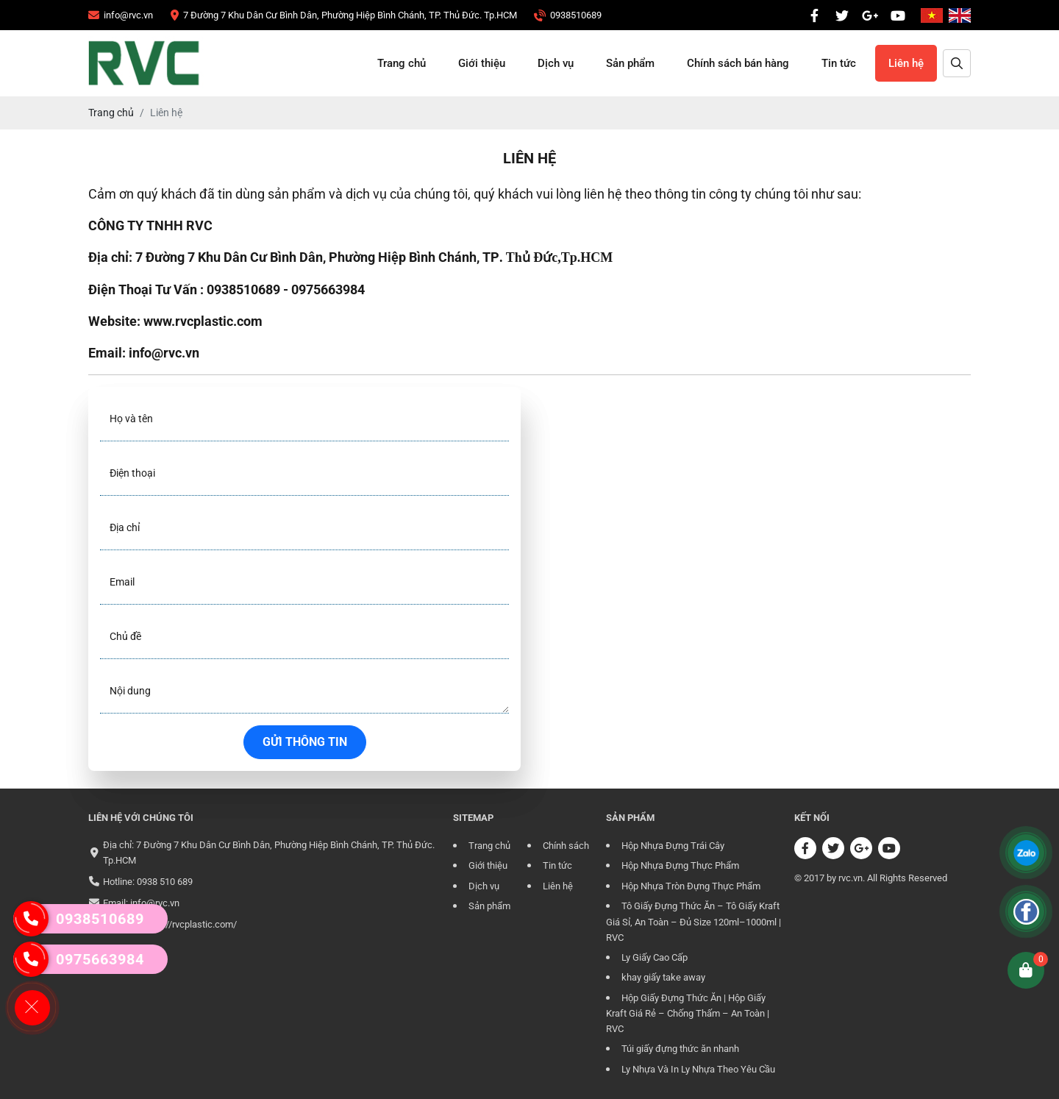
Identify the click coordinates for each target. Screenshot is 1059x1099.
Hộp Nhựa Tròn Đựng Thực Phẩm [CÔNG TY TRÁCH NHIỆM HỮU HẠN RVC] (690, 886)
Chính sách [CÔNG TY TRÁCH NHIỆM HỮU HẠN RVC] (566, 845)
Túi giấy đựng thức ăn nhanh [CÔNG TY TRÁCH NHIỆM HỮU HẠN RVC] (680, 1048)
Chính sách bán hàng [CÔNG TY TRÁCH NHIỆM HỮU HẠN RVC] (738, 63)
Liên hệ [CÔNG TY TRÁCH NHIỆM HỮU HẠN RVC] (906, 63)
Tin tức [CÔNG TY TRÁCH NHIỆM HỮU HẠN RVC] (838, 63)
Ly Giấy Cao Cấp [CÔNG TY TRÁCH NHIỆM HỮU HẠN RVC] (654, 957)
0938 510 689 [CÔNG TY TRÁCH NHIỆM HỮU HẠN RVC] (165, 881)
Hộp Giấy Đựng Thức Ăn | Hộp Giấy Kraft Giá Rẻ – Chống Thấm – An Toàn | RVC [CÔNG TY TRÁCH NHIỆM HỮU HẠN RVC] (687, 1013)
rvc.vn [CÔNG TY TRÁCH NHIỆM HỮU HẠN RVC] (850, 877)
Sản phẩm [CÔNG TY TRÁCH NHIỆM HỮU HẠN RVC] (630, 63)
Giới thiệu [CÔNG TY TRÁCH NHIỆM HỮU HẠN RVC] (481, 63)
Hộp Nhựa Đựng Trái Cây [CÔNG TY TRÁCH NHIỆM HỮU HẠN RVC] (672, 845)
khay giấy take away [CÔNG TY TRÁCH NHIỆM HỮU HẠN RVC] (663, 977)
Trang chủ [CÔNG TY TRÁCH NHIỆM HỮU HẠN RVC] (401, 63)
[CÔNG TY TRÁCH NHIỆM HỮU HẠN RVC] (120, 15)
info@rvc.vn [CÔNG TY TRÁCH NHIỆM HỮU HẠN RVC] (154, 902)
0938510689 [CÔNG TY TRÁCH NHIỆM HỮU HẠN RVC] (78, 918)
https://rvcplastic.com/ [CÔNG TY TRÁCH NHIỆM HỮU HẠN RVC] (189, 924)
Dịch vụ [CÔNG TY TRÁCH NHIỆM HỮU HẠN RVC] (556, 63)
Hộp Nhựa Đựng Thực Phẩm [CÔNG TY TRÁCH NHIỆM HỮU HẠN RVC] (680, 865)
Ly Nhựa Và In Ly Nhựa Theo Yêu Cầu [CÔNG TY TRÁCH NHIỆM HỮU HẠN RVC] (698, 1069)
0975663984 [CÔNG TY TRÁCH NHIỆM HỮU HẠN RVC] (78, 959)
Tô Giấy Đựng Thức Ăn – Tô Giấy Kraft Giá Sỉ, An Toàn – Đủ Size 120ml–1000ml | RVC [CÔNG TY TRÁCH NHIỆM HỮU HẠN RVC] (693, 921)
